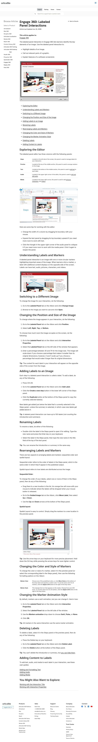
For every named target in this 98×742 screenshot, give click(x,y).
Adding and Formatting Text (30, 670)
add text (72, 169)
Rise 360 (6, 31)
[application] (93, 737)
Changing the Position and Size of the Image (39, 117)
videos (43, 181)
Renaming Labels (29, 125)
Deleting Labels (28, 140)
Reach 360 (7, 41)
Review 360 (7, 39)
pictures (68, 179)
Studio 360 (7, 54)
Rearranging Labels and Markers (35, 129)
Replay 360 (7, 65)
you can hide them (68, 653)
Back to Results (73, 21)
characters (35, 181)
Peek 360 (6, 67)
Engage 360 (7, 62)
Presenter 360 (8, 57)
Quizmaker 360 (8, 60)
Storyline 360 (7, 34)
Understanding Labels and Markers (36, 110)
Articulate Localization (10, 36)
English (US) (9, 708)
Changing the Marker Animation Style (37, 137)
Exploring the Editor (30, 106)
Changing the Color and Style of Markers (38, 133)
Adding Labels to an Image (33, 121)
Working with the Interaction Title (32, 684)
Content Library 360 (9, 44)
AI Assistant (7, 28)
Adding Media (25, 675)
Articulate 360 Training (10, 47)
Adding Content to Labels (32, 144)
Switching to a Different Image (34, 113)
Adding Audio (25, 672)
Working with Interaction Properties (33, 687)
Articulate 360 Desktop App (10, 51)
